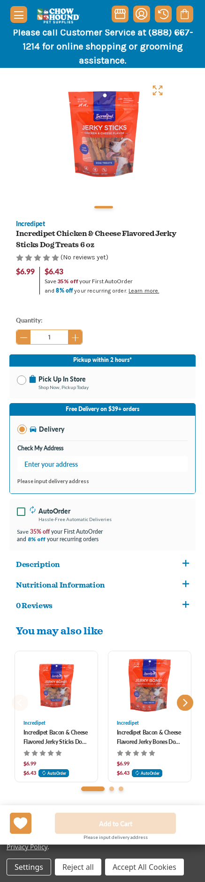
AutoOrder (54, 773)
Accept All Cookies (144, 867)
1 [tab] (103, 207)
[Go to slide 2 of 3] (111, 788)
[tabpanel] (102, 134)
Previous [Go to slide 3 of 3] (20, 703)
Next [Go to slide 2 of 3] (185, 703)
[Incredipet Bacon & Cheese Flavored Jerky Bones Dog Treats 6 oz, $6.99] (150, 685)
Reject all (78, 867)
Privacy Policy (27, 846)
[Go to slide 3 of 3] (121, 788)
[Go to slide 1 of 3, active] (93, 788)
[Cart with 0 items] (185, 14)
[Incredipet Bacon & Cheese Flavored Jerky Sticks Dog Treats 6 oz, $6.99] (56, 685)
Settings (29, 867)
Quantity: (29, 320)
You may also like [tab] (59, 630)
